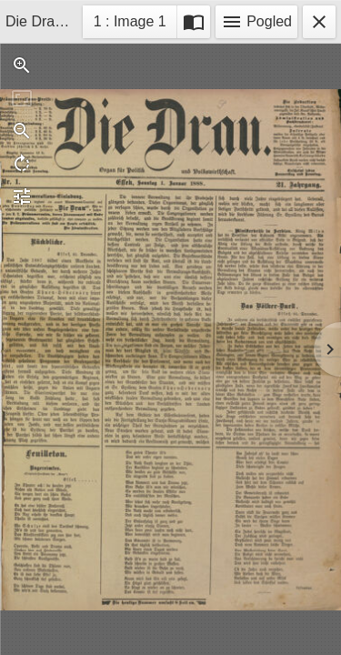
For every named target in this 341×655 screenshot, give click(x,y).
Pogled (256, 22)
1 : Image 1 (129, 24)
